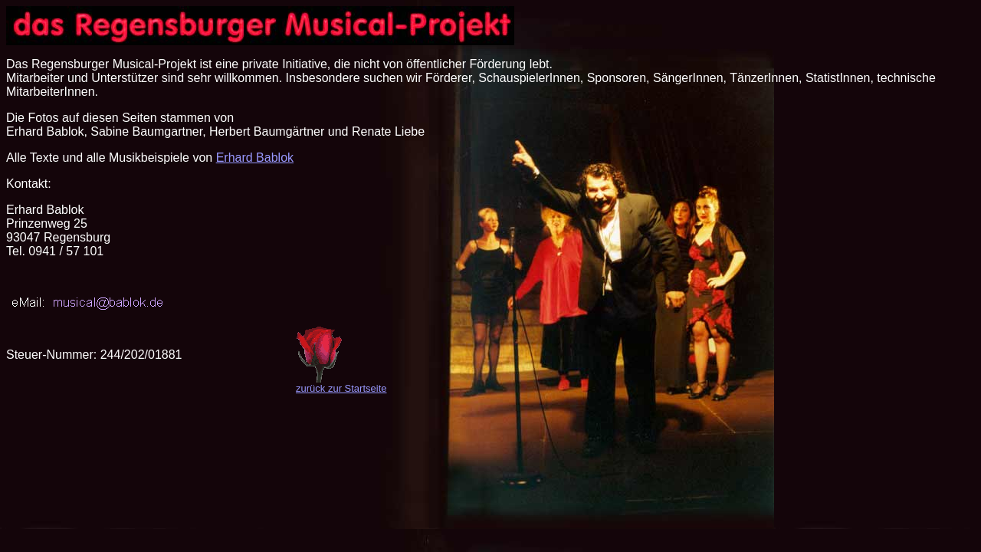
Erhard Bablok (255, 157)
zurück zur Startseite (341, 388)
